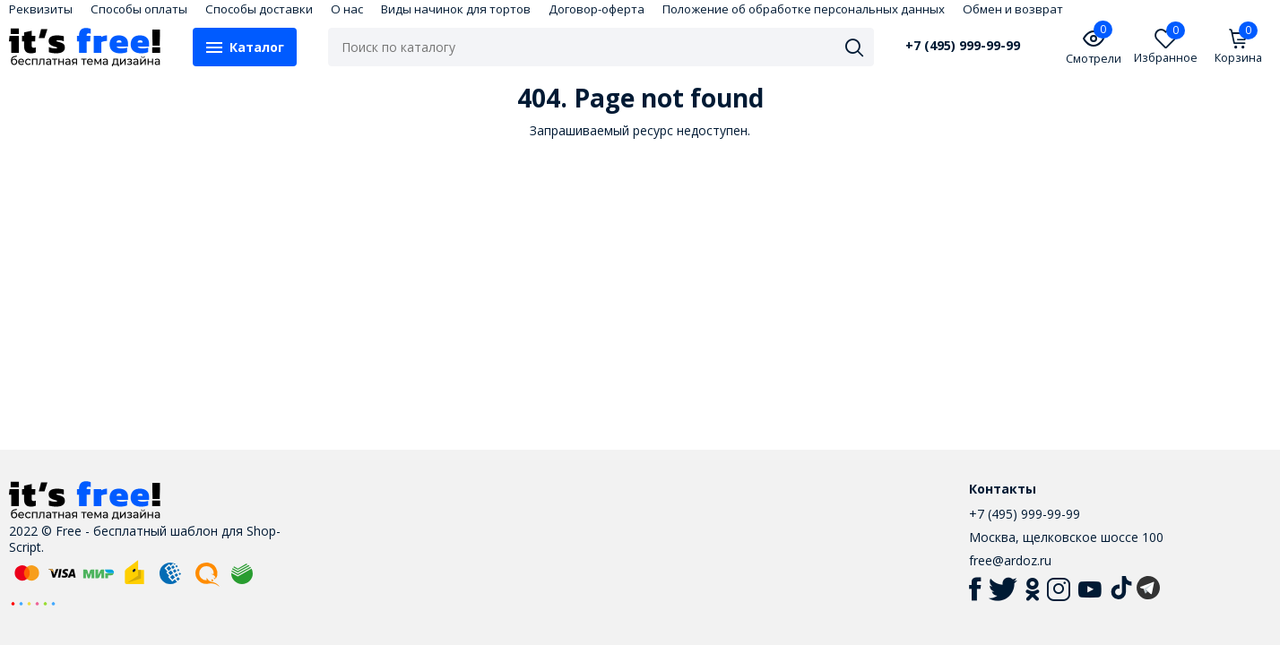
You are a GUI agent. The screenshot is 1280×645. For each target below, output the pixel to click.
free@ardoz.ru (1010, 560)
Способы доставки (259, 9)
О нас (347, 9)
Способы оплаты (139, 9)
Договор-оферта (596, 9)
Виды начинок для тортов (456, 9)
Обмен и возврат (1013, 9)
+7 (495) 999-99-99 (962, 46)
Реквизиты (41, 9)
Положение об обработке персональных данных (803, 9)
